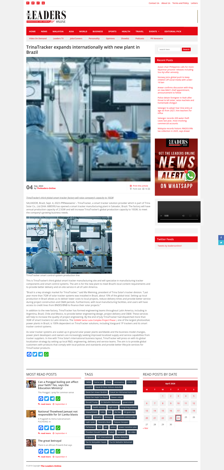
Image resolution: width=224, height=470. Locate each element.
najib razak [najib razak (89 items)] (114, 420)
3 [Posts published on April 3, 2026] (178, 395)
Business (98, 31)
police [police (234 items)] (132, 425)
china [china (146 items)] (109, 382)
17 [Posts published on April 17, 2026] (179, 406)
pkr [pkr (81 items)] (124, 425)
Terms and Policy (180, 3)
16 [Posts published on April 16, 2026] (172, 406)
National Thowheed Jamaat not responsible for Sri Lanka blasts (57, 413)
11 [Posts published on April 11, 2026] (185, 400)
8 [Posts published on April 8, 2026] (163, 400)
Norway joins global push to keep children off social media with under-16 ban (176, 80)
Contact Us (154, 3)
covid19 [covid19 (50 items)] (89, 387)
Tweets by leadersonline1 (169, 245)
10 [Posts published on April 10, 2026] (179, 400)
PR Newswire (157, 38)
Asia (71, 31)
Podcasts (140, 38)
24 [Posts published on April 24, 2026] (179, 411)
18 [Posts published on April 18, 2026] (185, 406)
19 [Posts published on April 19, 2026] (193, 406)
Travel (140, 31)
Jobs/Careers (76, 38)
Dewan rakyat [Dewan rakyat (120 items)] (116, 396)
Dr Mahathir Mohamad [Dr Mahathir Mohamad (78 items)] (110, 401)
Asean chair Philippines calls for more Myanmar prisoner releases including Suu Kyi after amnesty (175, 69)
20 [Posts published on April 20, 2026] (147, 411)
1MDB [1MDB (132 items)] (88, 382)
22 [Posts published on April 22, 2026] (164, 411)
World (83, 31)
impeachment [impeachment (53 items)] (111, 410)
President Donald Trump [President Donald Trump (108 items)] (117, 429)
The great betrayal (49, 440)
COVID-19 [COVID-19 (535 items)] (133, 382)
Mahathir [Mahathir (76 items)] (122, 415)
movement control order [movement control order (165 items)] (96, 420)
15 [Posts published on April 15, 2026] (164, 406)
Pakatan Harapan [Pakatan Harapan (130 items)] (93, 425)
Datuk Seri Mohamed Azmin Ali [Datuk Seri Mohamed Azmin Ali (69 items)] (122, 392)
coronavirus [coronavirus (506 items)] (120, 382)
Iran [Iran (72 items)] (130, 410)
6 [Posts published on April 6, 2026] (147, 400)
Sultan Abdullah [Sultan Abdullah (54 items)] (92, 439)
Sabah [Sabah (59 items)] (133, 429)
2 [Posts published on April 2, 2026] (172, 395)
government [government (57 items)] (128, 401)
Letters (194, 3)
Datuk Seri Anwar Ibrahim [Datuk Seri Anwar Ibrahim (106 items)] (96, 392)
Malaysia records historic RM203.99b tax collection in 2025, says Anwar (175, 129)
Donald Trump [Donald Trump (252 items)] (92, 401)
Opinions (110, 38)
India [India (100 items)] (123, 410)
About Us (165, 3)
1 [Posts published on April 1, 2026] (163, 395)
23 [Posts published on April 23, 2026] (172, 411)
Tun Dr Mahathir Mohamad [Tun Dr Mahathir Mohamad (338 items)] (97, 444)
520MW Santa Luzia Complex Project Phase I (97, 320)
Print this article (138, 185)
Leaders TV (58, 38)
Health (126, 31)
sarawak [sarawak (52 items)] (89, 434)
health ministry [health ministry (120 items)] (100, 406)
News (44, 31)
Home (32, 31)
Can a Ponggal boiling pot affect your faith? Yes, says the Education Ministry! (59, 385)
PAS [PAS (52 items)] (117, 425)
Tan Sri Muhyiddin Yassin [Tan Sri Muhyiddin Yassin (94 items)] (112, 439)
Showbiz (125, 38)
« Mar (145, 421)
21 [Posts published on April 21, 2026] (155, 411)
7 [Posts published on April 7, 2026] (155, 400)
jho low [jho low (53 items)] (89, 415)
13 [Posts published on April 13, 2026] (147, 406)
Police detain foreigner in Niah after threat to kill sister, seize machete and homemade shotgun (175, 100)
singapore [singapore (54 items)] (112, 434)
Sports (112, 31)
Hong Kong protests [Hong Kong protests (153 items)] (94, 410)
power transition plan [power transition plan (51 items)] (94, 429)
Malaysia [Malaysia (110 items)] (133, 415)
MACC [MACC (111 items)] (112, 415)
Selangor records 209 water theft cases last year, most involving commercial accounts (176, 121)
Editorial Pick (173, 31)
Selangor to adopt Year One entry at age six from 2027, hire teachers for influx (174, 110)
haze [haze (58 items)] (88, 406)
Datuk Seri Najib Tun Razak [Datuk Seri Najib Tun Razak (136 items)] (96, 396)
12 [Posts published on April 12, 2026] (193, 400)
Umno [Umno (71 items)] (114, 444)
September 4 (59, 404)
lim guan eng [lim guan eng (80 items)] (101, 415)
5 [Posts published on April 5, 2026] (193, 395)
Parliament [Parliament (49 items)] (108, 425)
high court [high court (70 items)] (114, 406)
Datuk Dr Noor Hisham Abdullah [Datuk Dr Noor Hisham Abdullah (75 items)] (109, 387)
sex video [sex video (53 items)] (100, 434)
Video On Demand (38, 38)
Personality (94, 38)
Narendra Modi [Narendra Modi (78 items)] (128, 420)
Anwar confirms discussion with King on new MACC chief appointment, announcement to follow (176, 90)
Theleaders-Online (46, 188)
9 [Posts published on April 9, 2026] (172, 400)
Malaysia (58, 31)
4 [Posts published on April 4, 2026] (185, 395)
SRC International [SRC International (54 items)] (127, 434)
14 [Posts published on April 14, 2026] (155, 406)
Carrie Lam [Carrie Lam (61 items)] (99, 382)
